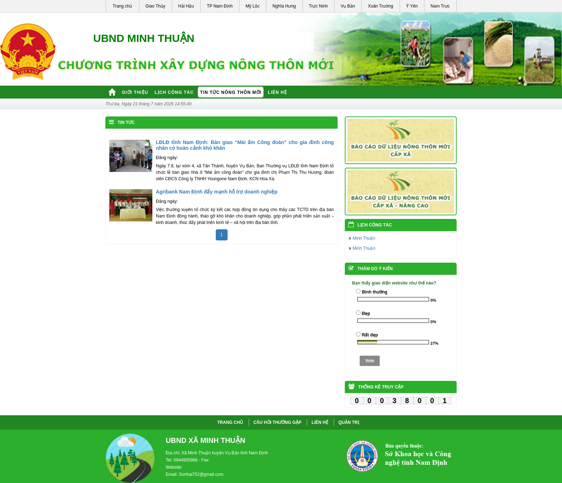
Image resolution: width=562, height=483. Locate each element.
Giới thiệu (135, 92)
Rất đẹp (370, 335)
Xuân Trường (380, 6)
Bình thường (374, 292)
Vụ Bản (347, 6)
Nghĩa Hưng (284, 6)
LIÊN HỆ (319, 422)
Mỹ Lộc (252, 6)
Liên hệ (277, 92)
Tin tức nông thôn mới (230, 92)
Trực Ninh (318, 6)
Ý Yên (412, 6)
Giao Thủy (155, 6)
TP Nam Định (220, 6)
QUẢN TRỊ (348, 422)
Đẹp (366, 313)
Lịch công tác (174, 92)
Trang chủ (122, 6)
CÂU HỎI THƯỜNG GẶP (277, 422)
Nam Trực (439, 6)
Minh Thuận (364, 238)
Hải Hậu (186, 6)
